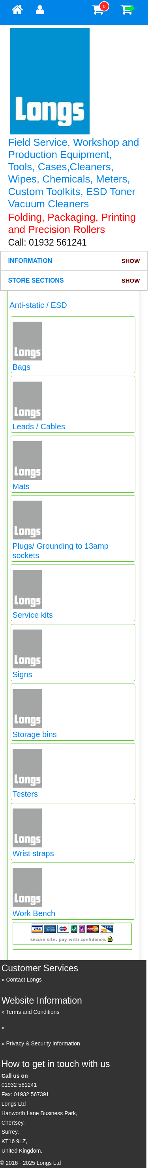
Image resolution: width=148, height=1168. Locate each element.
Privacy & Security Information (43, 1043)
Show (131, 260)
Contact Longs (23, 979)
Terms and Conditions (32, 1012)
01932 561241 (19, 1085)
